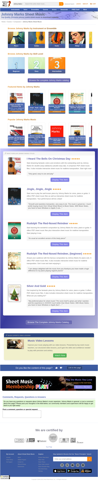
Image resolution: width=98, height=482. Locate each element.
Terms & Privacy (22, 464)
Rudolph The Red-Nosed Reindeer (47, 223)
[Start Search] (61, 4)
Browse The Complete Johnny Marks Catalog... (49, 322)
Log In (78, 4)
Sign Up (85, 4)
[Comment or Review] (22, 414)
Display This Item (60, 180)
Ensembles (35, 9)
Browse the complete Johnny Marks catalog (49, 80)
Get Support (9, 462)
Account (8, 457)
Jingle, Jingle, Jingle (39, 189)
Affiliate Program (22, 459)
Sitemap (40, 471)
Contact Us (20, 462)
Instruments (15, 9)
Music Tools (41, 459)
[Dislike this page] (61, 368)
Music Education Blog (43, 466)
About (19, 457)
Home (4, 22)
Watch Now (60, 355)
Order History (9, 459)
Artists (54, 9)
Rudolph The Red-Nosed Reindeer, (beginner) (54, 253)
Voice (25, 9)
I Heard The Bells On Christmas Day (48, 158)
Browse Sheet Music (43, 457)
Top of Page (49, 447)
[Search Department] (18, 4)
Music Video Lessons (41, 340)
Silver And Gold (36, 286)
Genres (45, 9)
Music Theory (41, 462)
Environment (21, 466)
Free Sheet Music (42, 469)
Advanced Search (69, 4)
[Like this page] (56, 368)
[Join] (89, 459)
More (85, 9)
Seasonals (64, 9)
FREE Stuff (75, 9)
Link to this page (74, 368)
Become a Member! (83, 387)
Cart (93, 4)
